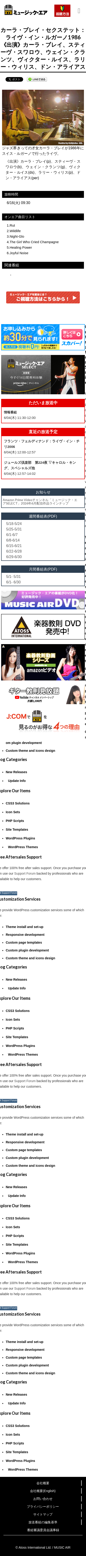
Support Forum (25, 873)
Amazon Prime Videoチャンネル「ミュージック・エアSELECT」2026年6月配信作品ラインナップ (40, 501)
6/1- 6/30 (13, 582)
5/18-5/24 (14, 524)
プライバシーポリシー (43, 1506)
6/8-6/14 (13, 540)
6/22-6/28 (14, 551)
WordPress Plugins (20, 838)
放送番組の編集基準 (42, 1522)
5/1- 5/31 (13, 577)
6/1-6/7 (12, 535)
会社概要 (42, 1483)
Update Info (17, 781)
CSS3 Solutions (18, 803)
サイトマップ (43, 1514)
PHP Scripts (15, 821)
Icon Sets (13, 812)
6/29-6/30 (14, 557)
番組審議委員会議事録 (43, 1530)
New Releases (16, 772)
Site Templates (17, 829)
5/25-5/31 (14, 529)
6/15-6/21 (14, 546)
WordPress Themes (23, 847)
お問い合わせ (43, 1499)
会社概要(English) (42, 1491)
